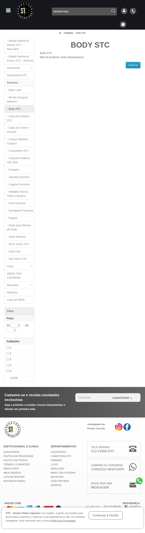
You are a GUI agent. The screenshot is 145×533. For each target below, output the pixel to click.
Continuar (133, 65)
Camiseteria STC (17, 75)
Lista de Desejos (14, 477)
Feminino (68, 33)
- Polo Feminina (16, 203)
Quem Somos (11, 452)
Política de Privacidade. (63, 520)
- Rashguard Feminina (20, 210)
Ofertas (56, 485)
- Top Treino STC (17, 258)
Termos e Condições (17, 464)
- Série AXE (14, 251)
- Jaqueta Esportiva (18, 176)
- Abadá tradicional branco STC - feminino (20, 58)
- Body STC (14, 108)
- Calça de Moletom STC (18, 118)
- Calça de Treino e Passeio (18, 129)
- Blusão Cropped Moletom (17, 99)
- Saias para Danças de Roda (19, 227)
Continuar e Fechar (106, 515)
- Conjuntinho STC (18, 150)
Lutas (20, 266)
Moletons (12, 292)
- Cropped (13, 169)
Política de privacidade (18, 456)
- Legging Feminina (18, 184)
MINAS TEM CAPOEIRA (14, 275)
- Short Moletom (16, 236)
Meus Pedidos (12, 472)
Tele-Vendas (102, 449)
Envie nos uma (101, 486)
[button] (123, 24)
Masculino (20, 285)
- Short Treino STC (18, 244)
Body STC (81, 33)
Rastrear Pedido (14, 481)
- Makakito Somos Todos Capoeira (17, 193)
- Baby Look (14, 90)
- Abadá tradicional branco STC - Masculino (18, 45)
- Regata (12, 217)
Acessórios (20, 68)
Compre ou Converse (107, 467)
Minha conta (11, 468)
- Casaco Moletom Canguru (18, 141)
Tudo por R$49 (16, 299)
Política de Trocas (16, 460)
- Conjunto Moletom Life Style (18, 160)
